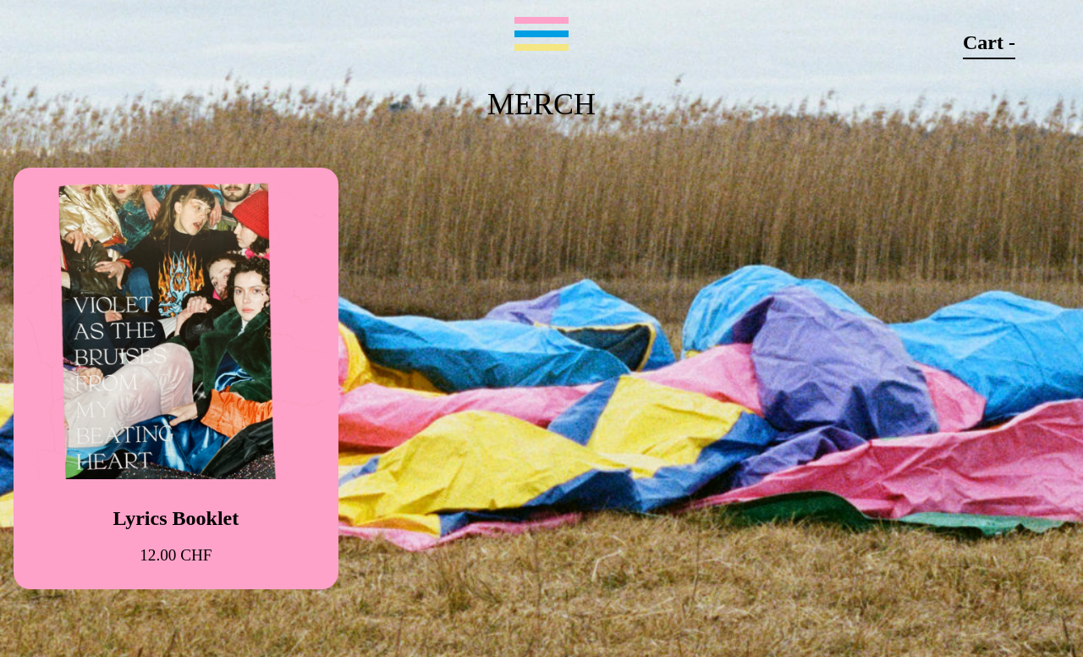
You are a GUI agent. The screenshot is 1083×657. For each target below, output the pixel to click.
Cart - (989, 42)
